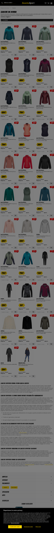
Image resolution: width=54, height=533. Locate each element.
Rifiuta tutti (38, 526)
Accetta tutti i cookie (15, 526)
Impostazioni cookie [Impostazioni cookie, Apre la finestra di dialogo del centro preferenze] (28, 526)
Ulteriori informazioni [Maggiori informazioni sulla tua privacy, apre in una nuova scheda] (15, 522)
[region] (27, 520)
